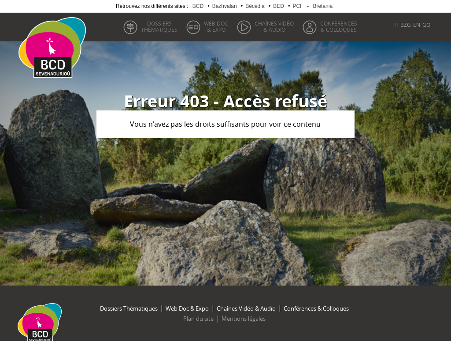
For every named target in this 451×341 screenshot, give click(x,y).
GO (426, 24)
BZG (405, 24)
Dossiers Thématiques (129, 308)
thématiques (159, 26)
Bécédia (254, 6)
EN (416, 24)
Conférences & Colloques (316, 308)
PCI (296, 6)
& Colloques (338, 26)
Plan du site (198, 319)
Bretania (323, 6)
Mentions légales (244, 319)
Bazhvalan (224, 6)
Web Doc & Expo (187, 308)
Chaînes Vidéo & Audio (246, 308)
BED (278, 6)
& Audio (274, 26)
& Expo (216, 26)
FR (395, 24)
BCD (197, 6)
